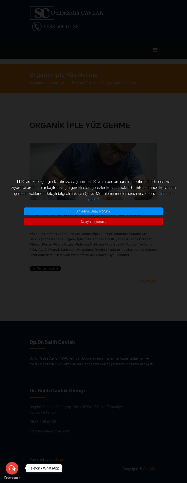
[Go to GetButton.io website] (12, 477)
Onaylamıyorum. (93, 221)
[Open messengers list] (12, 468)
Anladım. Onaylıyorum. (93, 211)
